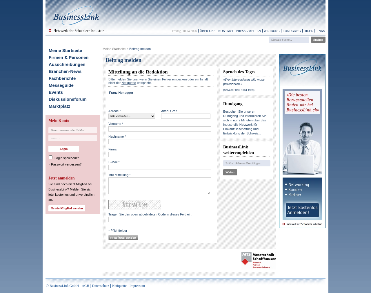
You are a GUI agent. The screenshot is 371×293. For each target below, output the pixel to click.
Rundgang (292, 31)
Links (320, 31)
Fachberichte (62, 78)
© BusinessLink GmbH (62, 286)
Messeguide (61, 85)
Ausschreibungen (67, 64)
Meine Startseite (65, 50)
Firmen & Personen (69, 57)
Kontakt (225, 31)
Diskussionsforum (68, 99)
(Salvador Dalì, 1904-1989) (238, 90)
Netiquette (119, 286)
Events (56, 92)
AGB (85, 286)
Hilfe (308, 31)
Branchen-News (65, 71)
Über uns (207, 31)
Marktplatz (59, 106)
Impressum (137, 286)
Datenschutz (100, 286)
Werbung (272, 31)
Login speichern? (66, 158)
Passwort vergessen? (66, 164)
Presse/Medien (248, 31)
